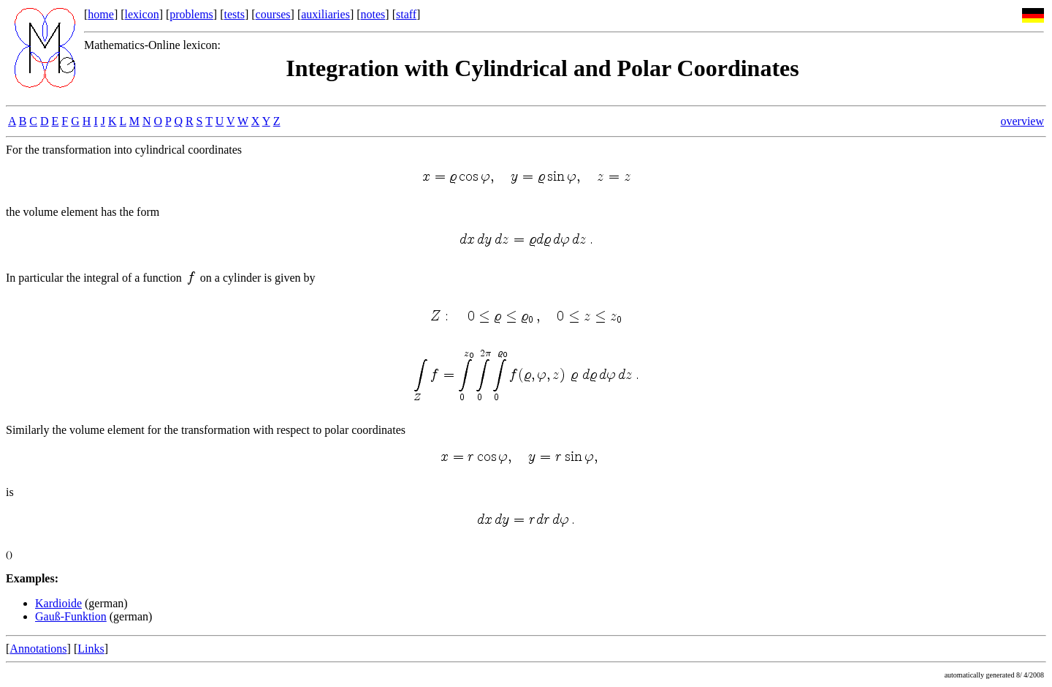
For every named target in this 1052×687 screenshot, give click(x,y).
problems (191, 14)
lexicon (142, 14)
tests (234, 14)
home (101, 14)
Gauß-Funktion (71, 616)
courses (273, 14)
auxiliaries (325, 14)
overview (1022, 121)
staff (406, 14)
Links (90, 648)
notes (373, 14)
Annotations (37, 648)
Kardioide (58, 603)
